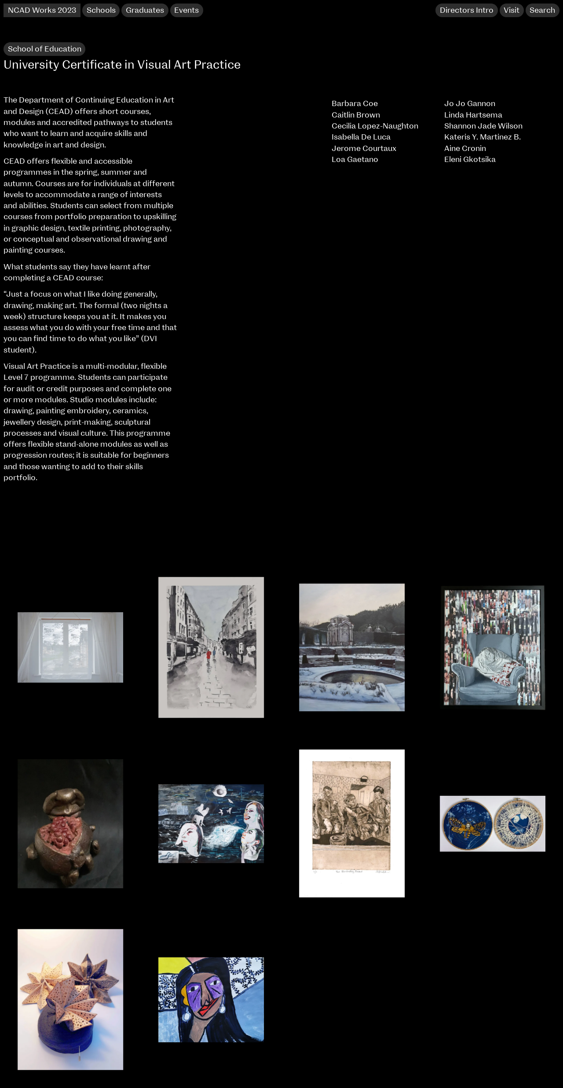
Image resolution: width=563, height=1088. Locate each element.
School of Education (44, 49)
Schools (101, 11)
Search (542, 11)
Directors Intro (467, 11)
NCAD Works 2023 (42, 11)
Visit (511, 11)
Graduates (145, 11)
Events (186, 11)
